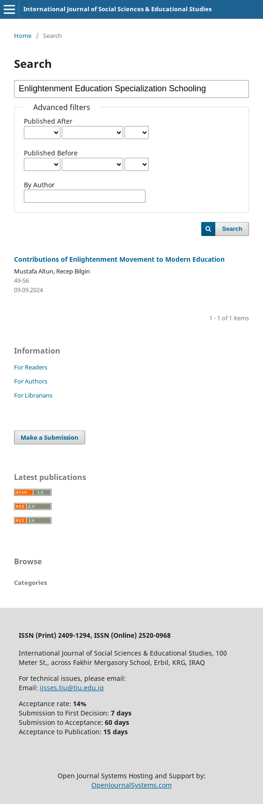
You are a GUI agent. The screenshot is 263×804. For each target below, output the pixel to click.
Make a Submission (50, 437)
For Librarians (33, 395)
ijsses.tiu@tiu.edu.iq (72, 687)
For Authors (30, 381)
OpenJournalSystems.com (131, 785)
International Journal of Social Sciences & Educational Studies (117, 9)
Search (232, 228)
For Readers (30, 367)
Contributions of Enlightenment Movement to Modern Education (119, 259)
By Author (39, 184)
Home (22, 35)
